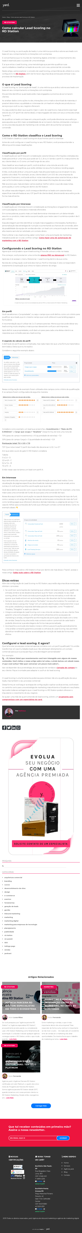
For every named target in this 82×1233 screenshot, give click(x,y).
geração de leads (11, 906)
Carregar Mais (41, 1106)
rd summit (8, 939)
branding (8, 881)
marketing (8, 917)
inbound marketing (12, 914)
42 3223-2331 (40, 1206)
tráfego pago (9, 946)
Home (4, 17)
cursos (7, 885)
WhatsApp (40, 1184)
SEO (6, 943)
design (7, 892)
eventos (7, 899)
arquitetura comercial (13, 877)
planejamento (10, 928)
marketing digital (11, 921)
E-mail (40, 1181)
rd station (8, 935)
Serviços (67, 1166)
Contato (67, 1175)
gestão (7, 910)
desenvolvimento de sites (15, 888)
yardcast (7, 953)
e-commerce (9, 896)
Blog (8, 17)
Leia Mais (13, 1039)
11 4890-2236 (40, 1179)
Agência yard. (69, 1169)
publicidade (9, 932)
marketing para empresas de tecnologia (20, 924)
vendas (7, 950)
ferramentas (9, 903)
